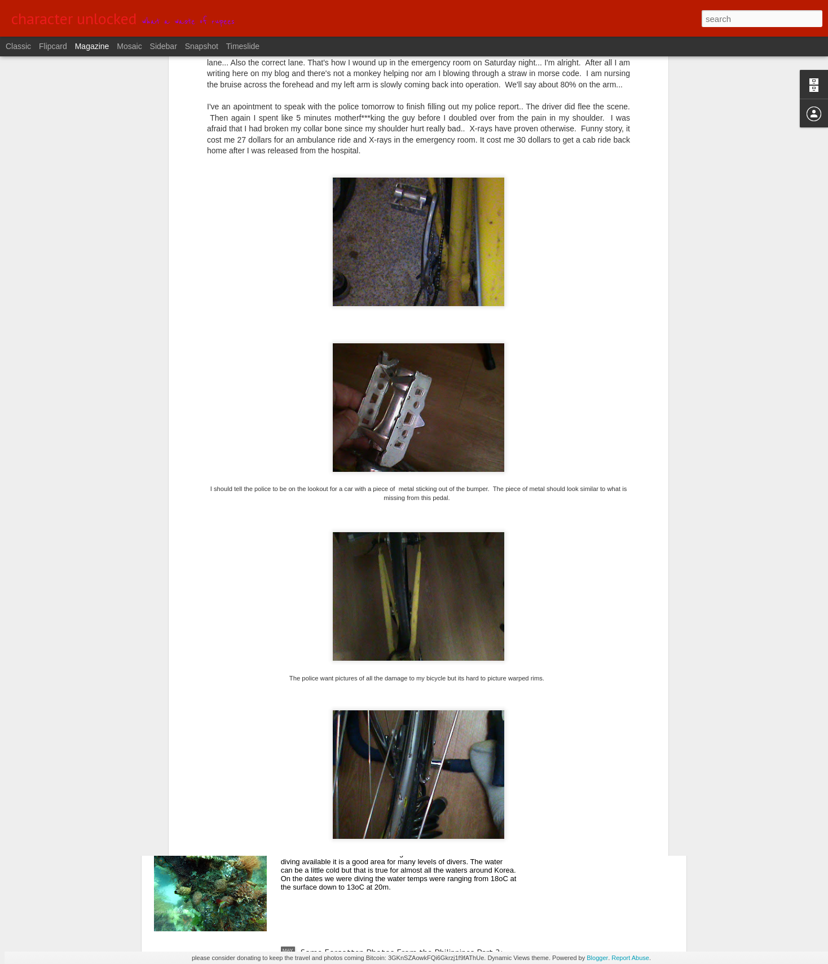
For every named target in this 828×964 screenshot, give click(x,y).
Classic (18, 46)
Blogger (597, 957)
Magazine (92, 46)
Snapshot (201, 46)
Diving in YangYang (336, 824)
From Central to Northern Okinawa (367, 696)
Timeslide (242, 46)
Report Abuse (630, 957)
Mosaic (129, 46)
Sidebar (163, 46)
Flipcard (53, 46)
